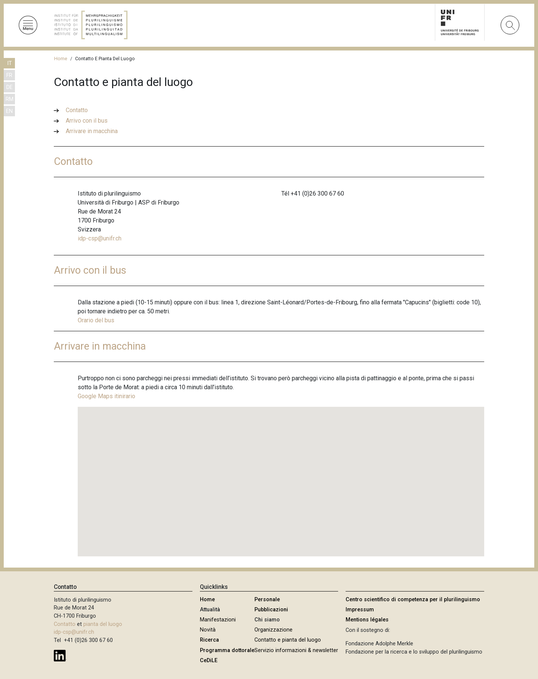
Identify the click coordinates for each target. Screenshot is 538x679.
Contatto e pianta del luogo (287, 640)
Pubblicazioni (271, 609)
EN (9, 111)
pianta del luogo (102, 624)
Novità (208, 630)
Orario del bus (96, 320)
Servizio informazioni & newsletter (296, 650)
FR (9, 75)
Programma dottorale (227, 650)
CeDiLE (208, 660)
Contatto (77, 110)
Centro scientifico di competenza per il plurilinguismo (413, 599)
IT (9, 63)
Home (60, 58)
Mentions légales (367, 620)
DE (9, 87)
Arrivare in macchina (92, 131)
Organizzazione (273, 630)
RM (9, 99)
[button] (281, 475)
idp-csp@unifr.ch (99, 238)
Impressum (360, 609)
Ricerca (209, 640)
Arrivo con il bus (87, 120)
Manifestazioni (218, 620)
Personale (267, 599)
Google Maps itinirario (106, 396)
